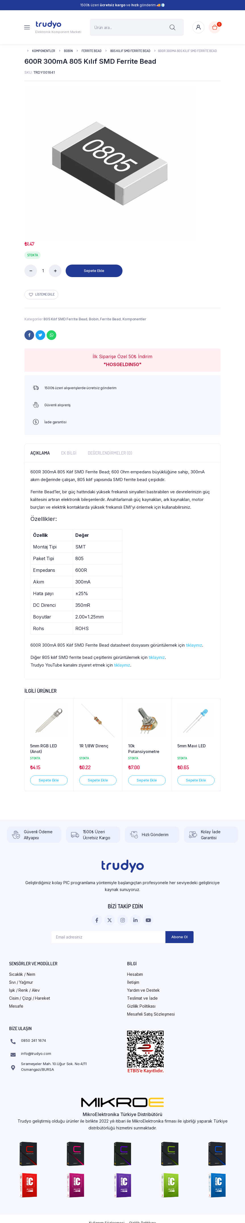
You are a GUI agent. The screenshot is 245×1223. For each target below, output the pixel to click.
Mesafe (16, 1006)
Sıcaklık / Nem (22, 974)
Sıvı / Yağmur (21, 982)
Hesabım (135, 974)
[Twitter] (40, 335)
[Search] (172, 27)
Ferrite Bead (91, 51)
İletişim (133, 982)
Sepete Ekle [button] (49, 780)
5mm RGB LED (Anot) (43, 748)
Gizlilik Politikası (141, 1006)
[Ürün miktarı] (43, 271)
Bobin (68, 51)
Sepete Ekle (94, 270)
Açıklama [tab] (40, 453)
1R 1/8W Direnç (93, 745)
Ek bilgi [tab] (68, 453)
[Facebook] (29, 335)
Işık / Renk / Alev (24, 990)
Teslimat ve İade (142, 998)
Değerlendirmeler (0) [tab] (110, 453)
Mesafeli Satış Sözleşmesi (151, 1014)
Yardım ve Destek (143, 990)
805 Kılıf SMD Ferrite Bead (130, 51)
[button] (41, 294)
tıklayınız (194, 645)
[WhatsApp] (51, 335)
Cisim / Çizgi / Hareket (29, 998)
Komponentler (43, 51)
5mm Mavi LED (191, 745)
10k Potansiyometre (143, 748)
